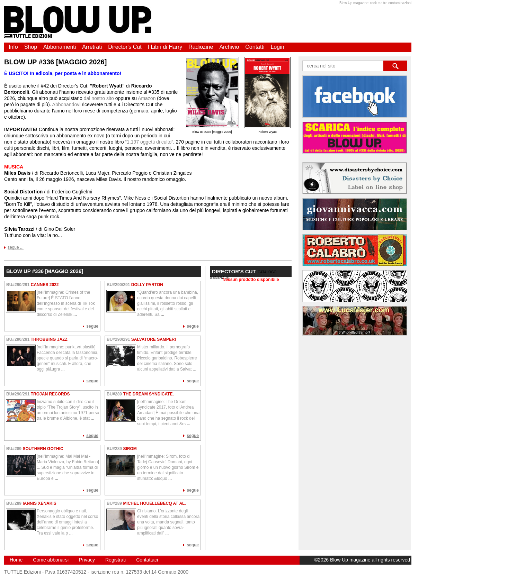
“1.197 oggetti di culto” (149, 142)
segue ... (16, 247)
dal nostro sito (99, 98)
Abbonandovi (66, 104)
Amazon (146, 98)
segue (92, 326)
